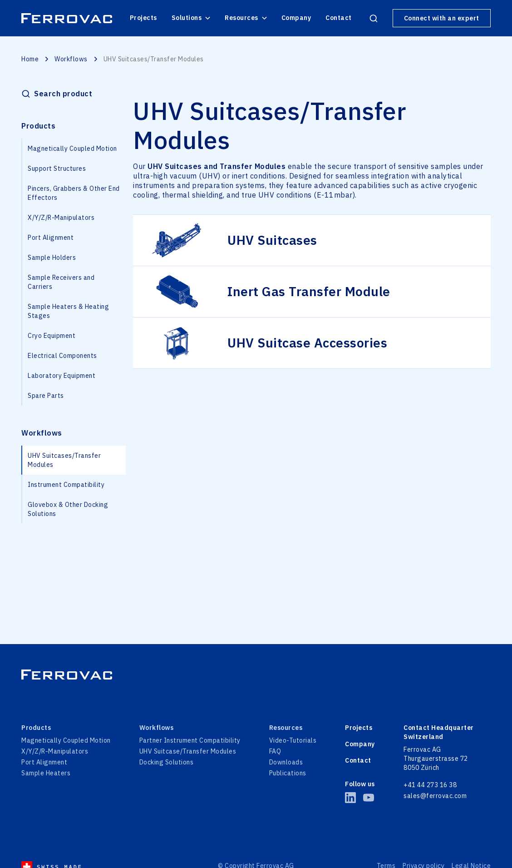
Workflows (71, 59)
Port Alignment (51, 237)
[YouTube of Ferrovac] (368, 798)
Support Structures (57, 168)
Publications (287, 773)
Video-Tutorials (293, 740)
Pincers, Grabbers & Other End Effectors (74, 193)
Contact (338, 18)
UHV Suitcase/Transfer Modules (187, 751)
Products (38, 125)
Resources (246, 18)
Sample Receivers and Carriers (61, 282)
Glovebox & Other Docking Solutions (68, 509)
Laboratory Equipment (61, 376)
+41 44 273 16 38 (430, 785)
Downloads (286, 762)
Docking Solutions (166, 762)
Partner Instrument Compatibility (190, 740)
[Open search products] (373, 18)
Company (296, 18)
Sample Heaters (45, 773)
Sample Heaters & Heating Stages (68, 311)
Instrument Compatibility (66, 485)
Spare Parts (46, 396)
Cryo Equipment (51, 336)
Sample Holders (52, 257)
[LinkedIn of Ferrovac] (350, 797)
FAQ (275, 751)
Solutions (191, 18)
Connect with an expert (441, 18)
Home (30, 59)
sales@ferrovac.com (435, 796)
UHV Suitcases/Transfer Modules (64, 460)
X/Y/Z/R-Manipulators (61, 217)
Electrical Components (62, 356)
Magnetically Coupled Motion (72, 148)
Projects (143, 18)
